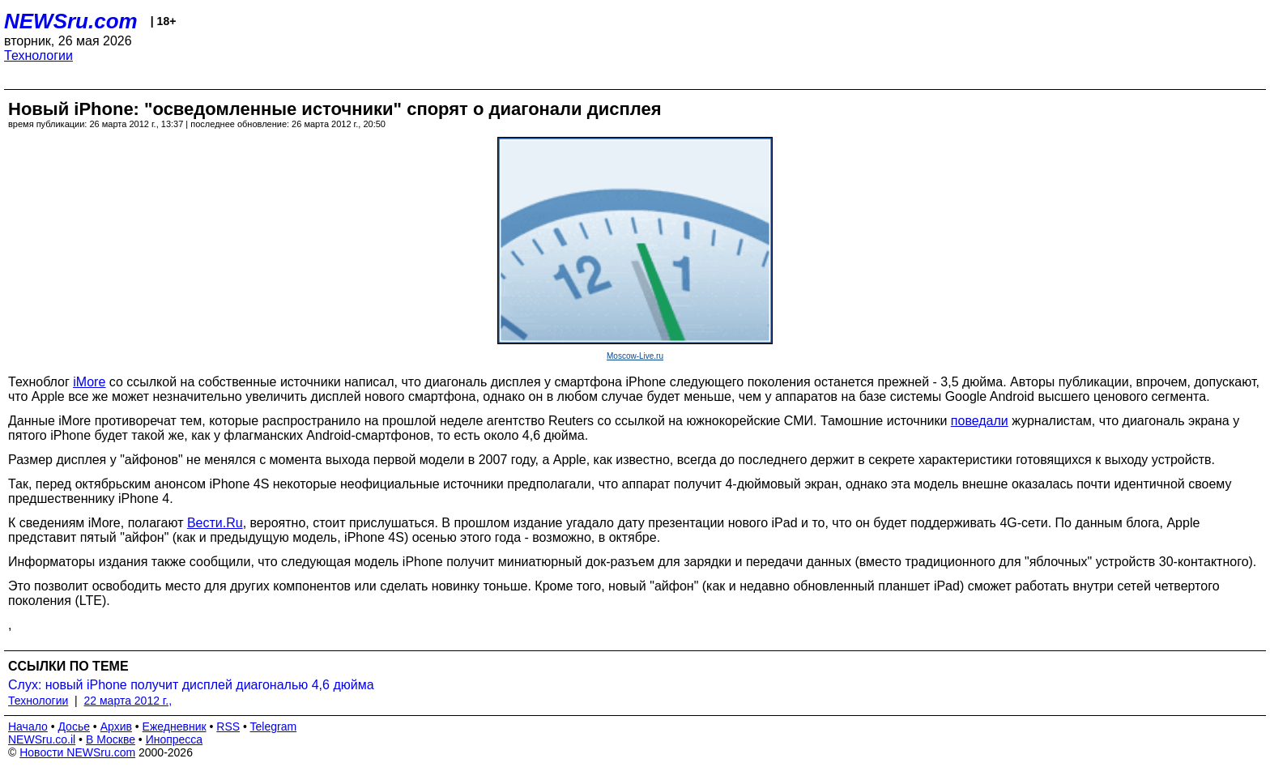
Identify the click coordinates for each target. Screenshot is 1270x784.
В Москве (110, 739)
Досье (74, 726)
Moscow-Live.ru (635, 356)
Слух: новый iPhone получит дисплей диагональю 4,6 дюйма (191, 685)
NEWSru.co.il (41, 739)
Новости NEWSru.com (77, 752)
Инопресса (174, 739)
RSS (228, 726)
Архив (116, 726)
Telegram (273, 726)
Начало (28, 726)
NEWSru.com (71, 21)
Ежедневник (175, 726)
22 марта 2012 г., (128, 700)
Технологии (38, 55)
